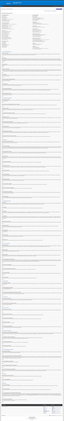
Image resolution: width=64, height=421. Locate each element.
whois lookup (50, 393)
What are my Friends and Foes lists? (37, 26)
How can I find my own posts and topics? (37, 32)
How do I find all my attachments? (36, 44)
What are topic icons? (4, 47)
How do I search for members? (36, 31)
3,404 (46, 411)
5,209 (46, 407)
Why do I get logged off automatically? (6, 20)
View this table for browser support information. (13, 370)
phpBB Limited (21, 385)
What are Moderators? (35, 16)
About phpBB (52, 385)
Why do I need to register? (5, 15)
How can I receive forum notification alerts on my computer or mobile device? (41, 39)
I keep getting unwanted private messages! (37, 23)
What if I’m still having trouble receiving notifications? (38, 41)
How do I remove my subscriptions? (36, 36)
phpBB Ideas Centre (33, 389)
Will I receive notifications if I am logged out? (37, 40)
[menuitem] (2, 6)
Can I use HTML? (4, 42)
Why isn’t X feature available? (36, 47)
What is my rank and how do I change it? (6, 28)
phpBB (14, 118)
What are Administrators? (35, 15)
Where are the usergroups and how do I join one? (38, 17)
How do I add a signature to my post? (6, 32)
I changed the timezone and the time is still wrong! (7, 25)
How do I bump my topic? (4, 39)
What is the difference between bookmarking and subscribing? (39, 34)
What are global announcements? (5, 44)
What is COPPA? (4, 16)
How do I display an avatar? (5, 27)
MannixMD (34, 417)
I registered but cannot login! (5, 17)
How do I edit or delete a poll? (5, 34)
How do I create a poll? (4, 33)
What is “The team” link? (35, 20)
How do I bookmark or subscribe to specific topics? (38, 35)
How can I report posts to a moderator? (6, 37)
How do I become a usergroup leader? (37, 18)
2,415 (46, 410)
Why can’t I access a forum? (5, 35)
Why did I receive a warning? (5, 36)
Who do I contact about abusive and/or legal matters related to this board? (41, 48)
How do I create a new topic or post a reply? (6, 31)
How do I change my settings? (5, 23)
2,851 (46, 413)
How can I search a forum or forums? (37, 29)
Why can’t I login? (4, 18)
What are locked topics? (4, 46)
